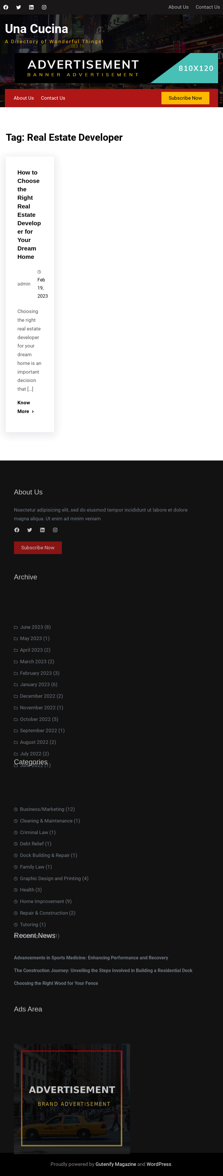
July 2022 (31, 797)
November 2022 (38, 750)
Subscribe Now (185, 98)
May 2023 (31, 681)
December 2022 (37, 739)
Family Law (32, 906)
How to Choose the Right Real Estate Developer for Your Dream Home (29, 224)
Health (27, 929)
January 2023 (35, 727)
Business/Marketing (42, 849)
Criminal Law (34, 872)
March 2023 (33, 704)
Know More (23, 417)
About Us (178, 7)
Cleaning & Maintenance (46, 860)
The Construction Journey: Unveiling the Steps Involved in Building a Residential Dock (103, 980)
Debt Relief (32, 883)
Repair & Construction (44, 952)
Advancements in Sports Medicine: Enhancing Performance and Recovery (91, 967)
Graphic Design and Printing (50, 918)
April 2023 (31, 693)
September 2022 (38, 773)
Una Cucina (36, 29)
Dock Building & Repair (45, 895)
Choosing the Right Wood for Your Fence (56, 993)
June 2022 (31, 808)
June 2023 (31, 670)
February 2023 (36, 716)
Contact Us (208, 7)
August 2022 (34, 785)
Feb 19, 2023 (42, 298)
